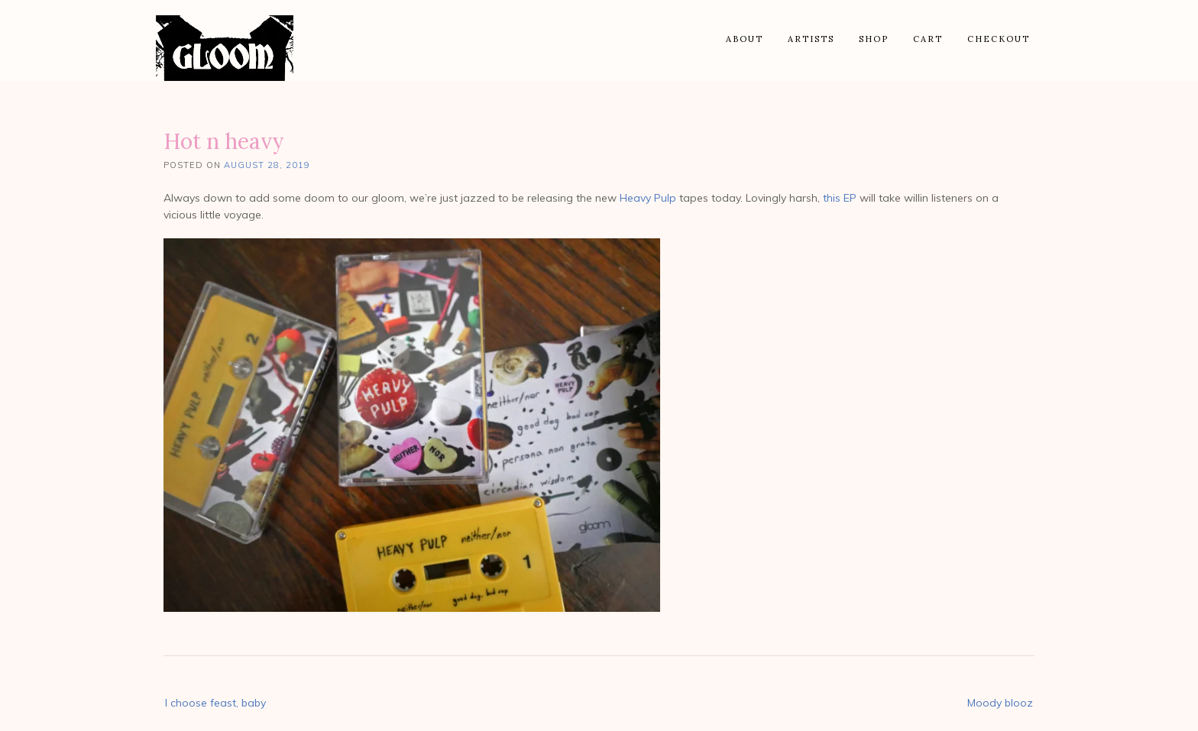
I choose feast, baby (215, 703)
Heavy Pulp (648, 198)
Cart (928, 39)
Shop (874, 39)
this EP (839, 198)
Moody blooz (1000, 703)
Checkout (998, 39)
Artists (811, 39)
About (744, 39)
